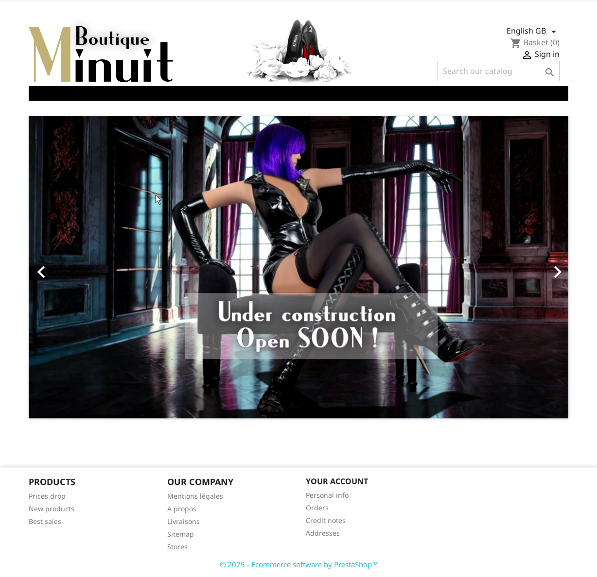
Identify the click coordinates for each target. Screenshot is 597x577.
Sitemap (180, 534)
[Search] (499, 71)
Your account (337, 481)
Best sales (45, 521)
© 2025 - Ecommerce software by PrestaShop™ (299, 564)
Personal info (327, 495)
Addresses (323, 533)
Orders (317, 507)
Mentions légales (195, 496)
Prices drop (47, 496)
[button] (69, 267)
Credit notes (326, 520)
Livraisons (183, 521)
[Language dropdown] (533, 31)
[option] (298, 267)
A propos (181, 508)
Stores (177, 546)
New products (51, 508)
